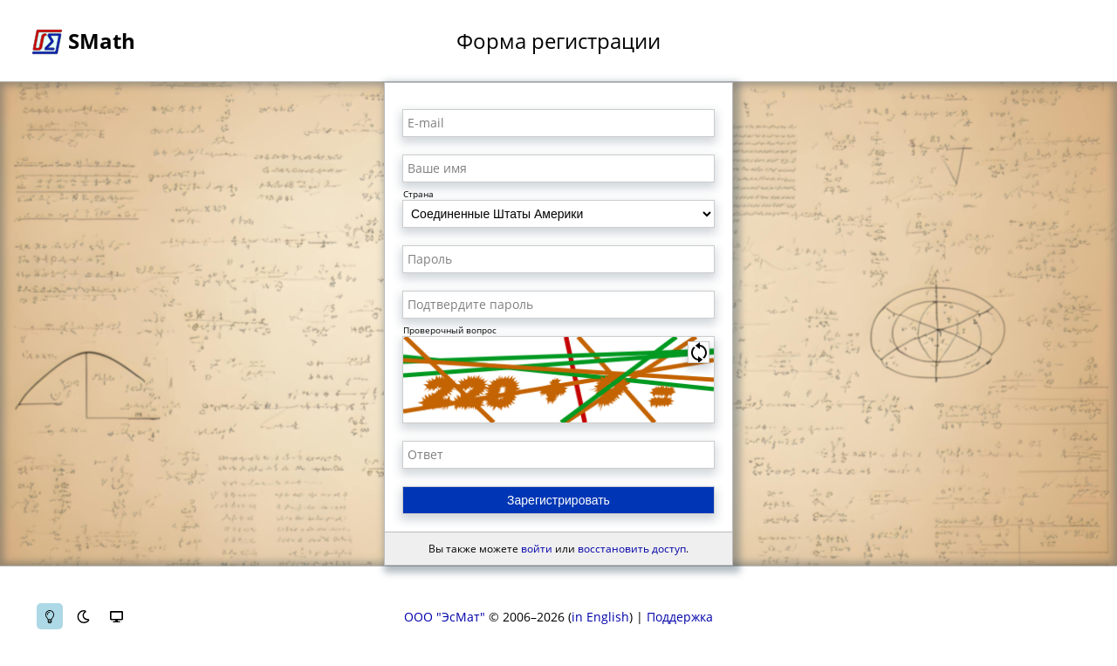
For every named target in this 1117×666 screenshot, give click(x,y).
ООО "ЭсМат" (444, 616)
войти (536, 548)
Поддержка (680, 616)
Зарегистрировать (558, 500)
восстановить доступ (632, 548)
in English (600, 616)
